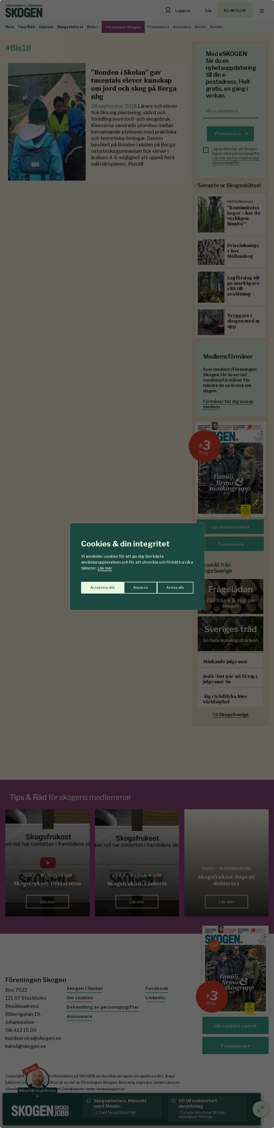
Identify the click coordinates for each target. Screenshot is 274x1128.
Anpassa (96, 585)
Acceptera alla (172, 585)
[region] (137, 564)
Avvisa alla (131, 585)
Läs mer (105, 568)
